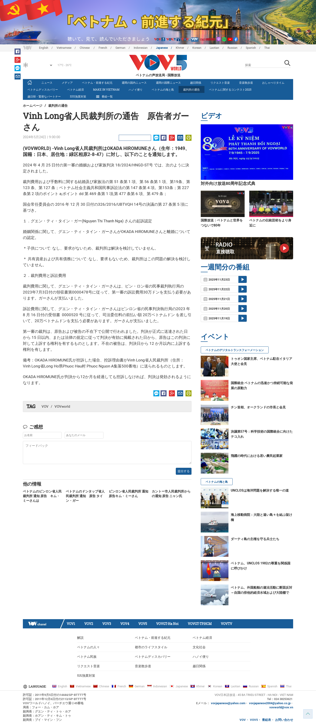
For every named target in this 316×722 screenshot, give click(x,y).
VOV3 (106, 623)
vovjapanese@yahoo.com (228, 703)
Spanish (251, 47)
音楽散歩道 (246, 82)
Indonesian (141, 47)
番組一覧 (104, 96)
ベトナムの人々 (88, 647)
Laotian (214, 47)
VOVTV (226, 623)
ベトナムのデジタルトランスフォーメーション (235, 350)
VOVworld (62, 406)
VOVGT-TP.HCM (200, 623)
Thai (267, 47)
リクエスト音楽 (220, 82)
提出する (184, 471)
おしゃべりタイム (273, 82)
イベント (215, 336)
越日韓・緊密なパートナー (44, 96)
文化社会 (199, 647)
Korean (196, 47)
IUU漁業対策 (78, 96)
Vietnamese (64, 47)
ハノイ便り (136, 89)
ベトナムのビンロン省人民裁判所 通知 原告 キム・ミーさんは (42, 495)
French (103, 47)
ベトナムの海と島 (163, 89)
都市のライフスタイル (151, 647)
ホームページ (32, 105)
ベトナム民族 (87, 656)
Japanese (162, 47)
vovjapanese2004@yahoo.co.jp (270, 703)
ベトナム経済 (75, 89)
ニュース (46, 82)
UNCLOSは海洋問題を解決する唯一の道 (260, 490)
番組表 (266, 720)
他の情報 (32, 484)
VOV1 (71, 623)
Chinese (85, 47)
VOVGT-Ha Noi (167, 623)
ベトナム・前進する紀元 (97, 82)
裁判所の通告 (191, 89)
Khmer (180, 47)
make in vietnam (106, 89)
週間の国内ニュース (134, 82)
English (43, 47)
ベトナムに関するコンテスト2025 (230, 89)
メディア (67, 82)
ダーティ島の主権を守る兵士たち (255, 539)
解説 (80, 637)
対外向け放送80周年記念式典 (228, 183)
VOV (45, 406)
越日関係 (195, 82)
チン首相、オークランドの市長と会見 (258, 407)
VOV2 (88, 623)
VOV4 (124, 623)
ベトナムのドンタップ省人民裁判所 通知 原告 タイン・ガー (85, 495)
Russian (232, 47)
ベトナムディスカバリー (42, 89)
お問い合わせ (284, 720)
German (120, 47)
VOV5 (142, 623)
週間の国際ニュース (168, 82)
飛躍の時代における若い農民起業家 (257, 456)
